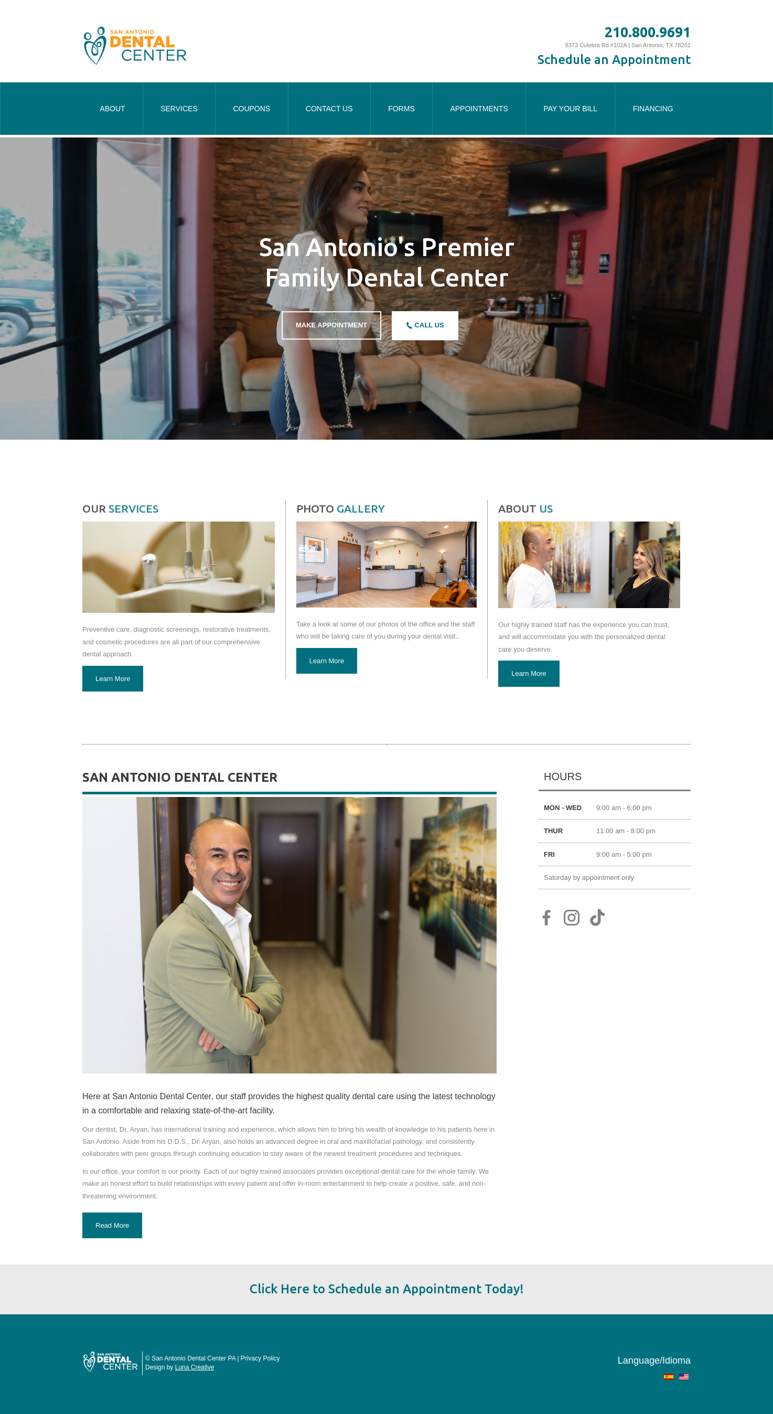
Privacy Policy (260, 1358)
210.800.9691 (648, 32)
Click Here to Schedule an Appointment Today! (387, 1289)
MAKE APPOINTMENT (331, 325)
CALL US (428, 325)
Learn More (112, 679)
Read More (112, 1225)
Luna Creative (194, 1367)
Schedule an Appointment (614, 59)
